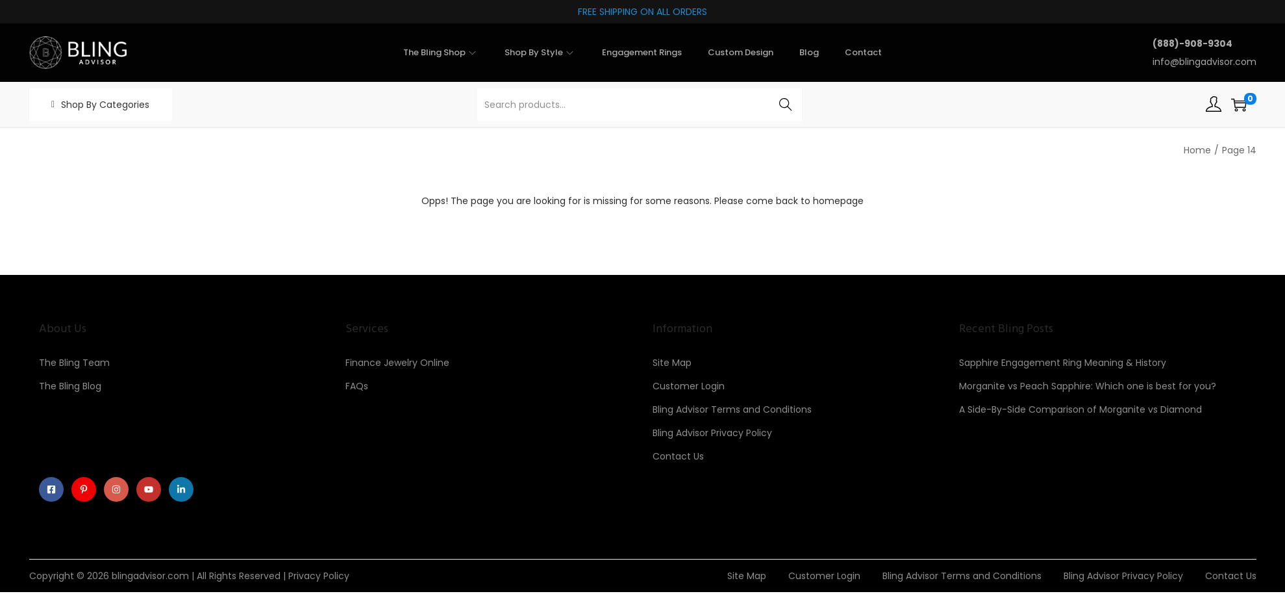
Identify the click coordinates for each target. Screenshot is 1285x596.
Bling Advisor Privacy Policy (712, 432)
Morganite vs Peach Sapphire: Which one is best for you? (1087, 386)
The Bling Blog (70, 386)
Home (1197, 150)
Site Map (672, 362)
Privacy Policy (318, 579)
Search (785, 104)
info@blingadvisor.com (1204, 61)
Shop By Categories (105, 104)
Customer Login (689, 386)
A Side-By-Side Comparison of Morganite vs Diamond (1080, 409)
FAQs (356, 386)
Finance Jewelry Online (397, 362)
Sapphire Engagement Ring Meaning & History (1062, 362)
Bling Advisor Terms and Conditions (732, 409)
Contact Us (678, 456)
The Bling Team (74, 362)
